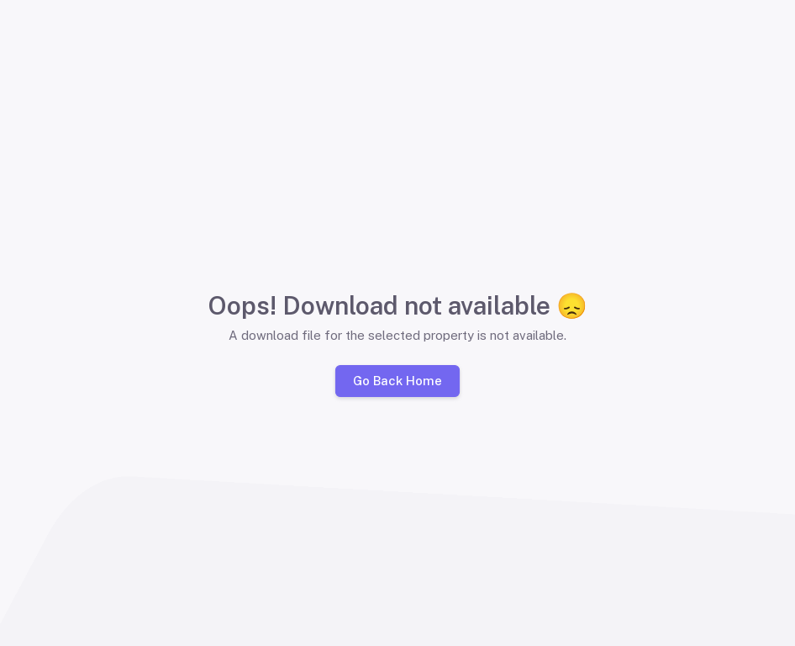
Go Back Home (397, 380)
